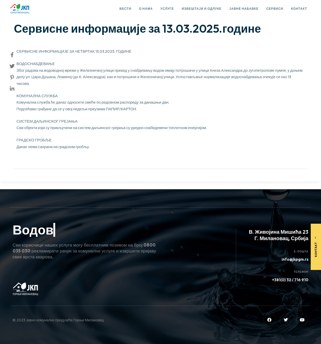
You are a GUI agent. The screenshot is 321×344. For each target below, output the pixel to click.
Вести (125, 9)
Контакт (299, 9)
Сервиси (274, 9)
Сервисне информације (39, 14)
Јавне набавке (243, 9)
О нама (146, 9)
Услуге (167, 9)
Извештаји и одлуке (201, 9)
